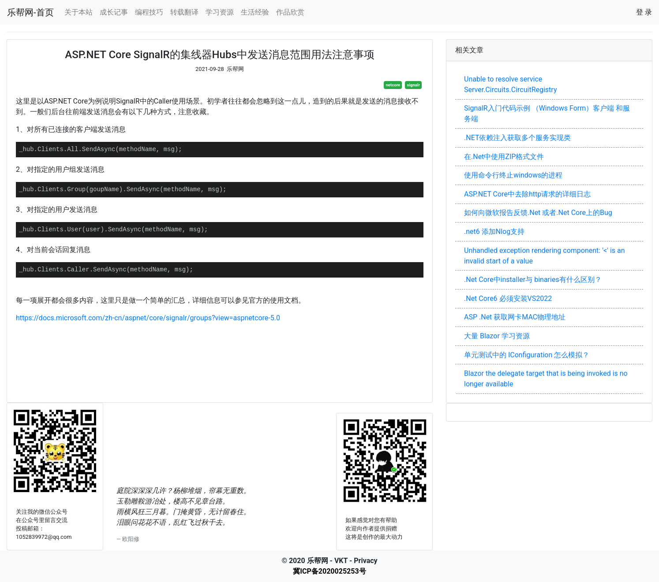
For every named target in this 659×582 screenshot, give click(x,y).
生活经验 (255, 12)
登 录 (644, 12)
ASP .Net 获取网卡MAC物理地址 (514, 317)
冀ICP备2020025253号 (329, 571)
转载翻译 (184, 12)
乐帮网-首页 (30, 12)
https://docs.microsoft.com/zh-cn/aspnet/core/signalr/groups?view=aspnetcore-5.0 (148, 318)
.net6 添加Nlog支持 (494, 231)
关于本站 (78, 12)
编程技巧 (149, 12)
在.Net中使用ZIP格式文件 (504, 156)
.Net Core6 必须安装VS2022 (508, 298)
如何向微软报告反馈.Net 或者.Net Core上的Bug (538, 212)
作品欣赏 (290, 12)
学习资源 (220, 12)
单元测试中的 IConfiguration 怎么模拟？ (526, 355)
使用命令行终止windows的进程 (513, 175)
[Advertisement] (219, 358)
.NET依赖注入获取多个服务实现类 (517, 137)
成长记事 (114, 12)
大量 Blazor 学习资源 (497, 336)
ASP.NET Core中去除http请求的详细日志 (527, 194)
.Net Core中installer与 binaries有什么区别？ (533, 279)
